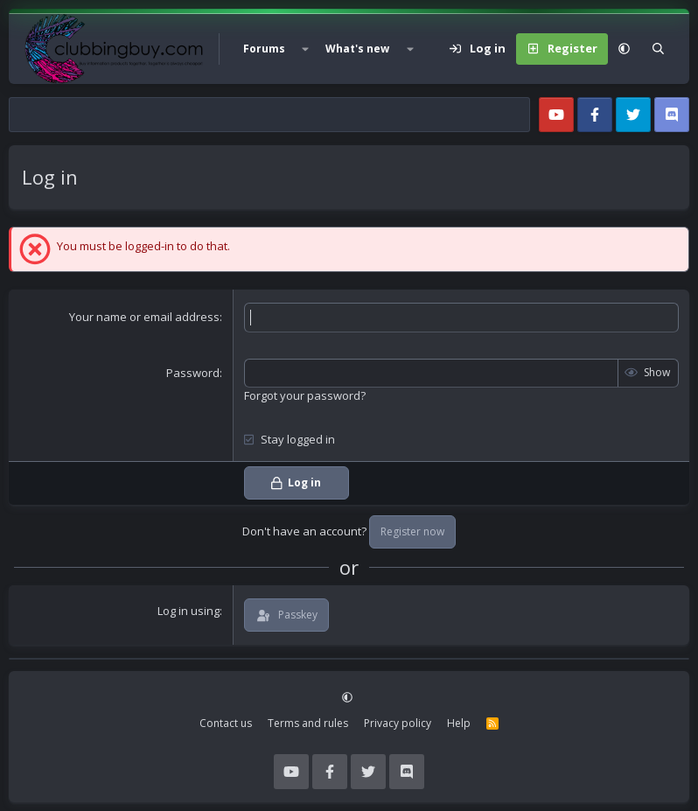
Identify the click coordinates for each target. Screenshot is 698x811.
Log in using (188, 611)
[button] (305, 49)
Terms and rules (308, 723)
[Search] (658, 49)
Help (459, 723)
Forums (264, 48)
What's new (357, 48)
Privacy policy (397, 723)
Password (193, 373)
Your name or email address (144, 317)
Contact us (225, 723)
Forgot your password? (305, 395)
